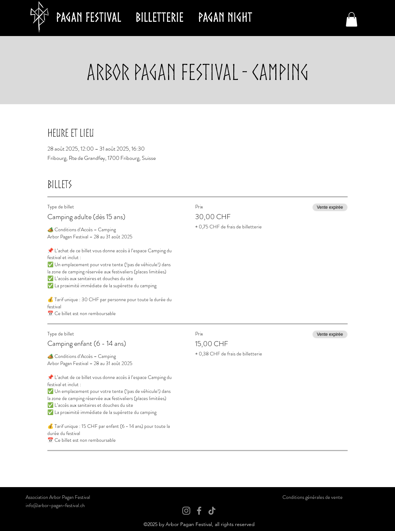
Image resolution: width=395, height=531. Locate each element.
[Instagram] (186, 510)
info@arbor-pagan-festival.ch (55, 505)
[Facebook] (199, 510)
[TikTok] (212, 510)
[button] (351, 19)
